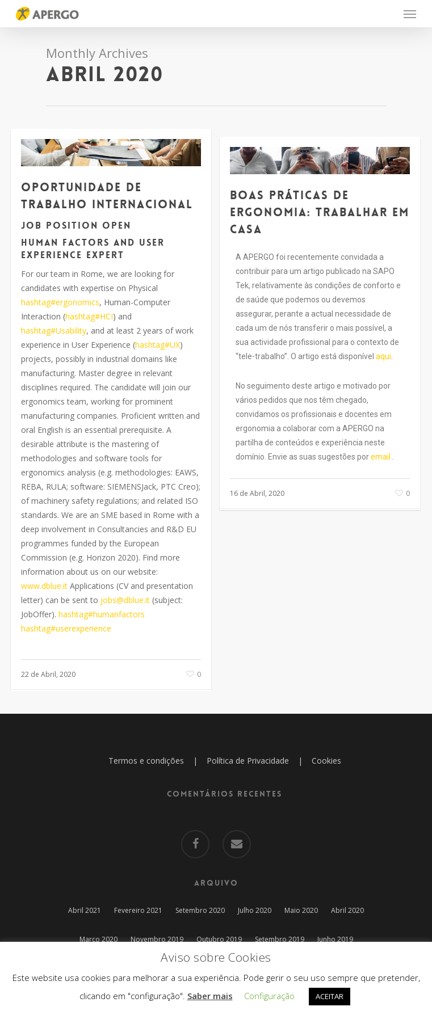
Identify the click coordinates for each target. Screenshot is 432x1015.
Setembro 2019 (279, 939)
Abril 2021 (84, 910)
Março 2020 (98, 939)
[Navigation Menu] (410, 13)
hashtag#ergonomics (60, 302)
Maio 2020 (301, 910)
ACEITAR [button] (329, 996)
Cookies (326, 760)
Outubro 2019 (219, 939)
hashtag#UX (157, 344)
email (381, 456)
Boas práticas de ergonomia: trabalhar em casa (319, 212)
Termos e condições (146, 760)
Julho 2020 (254, 910)
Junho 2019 (335, 939)
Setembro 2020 (200, 910)
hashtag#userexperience (66, 628)
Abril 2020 (347, 910)
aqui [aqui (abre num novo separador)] (383, 356)
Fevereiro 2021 (138, 910)
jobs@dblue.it (125, 600)
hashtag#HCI (89, 316)
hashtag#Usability (53, 330)
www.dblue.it (44, 585)
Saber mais (210, 995)
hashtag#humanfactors (101, 614)
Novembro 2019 (157, 939)
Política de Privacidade (248, 760)
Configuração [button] (269, 995)
